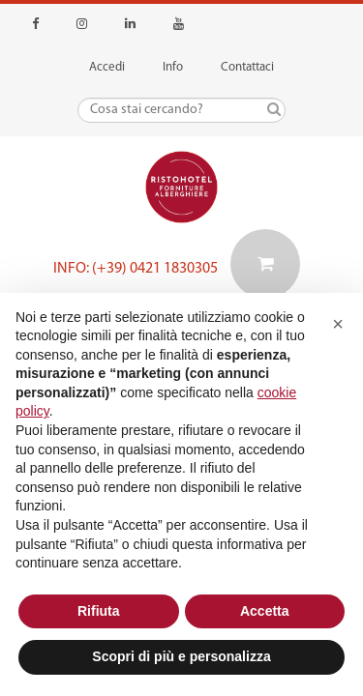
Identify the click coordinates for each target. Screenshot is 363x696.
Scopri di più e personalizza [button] (181, 656)
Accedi (107, 67)
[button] (337, 323)
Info (173, 67)
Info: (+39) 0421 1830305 (135, 268)
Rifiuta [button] (98, 611)
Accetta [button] (264, 611)
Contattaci (247, 67)
